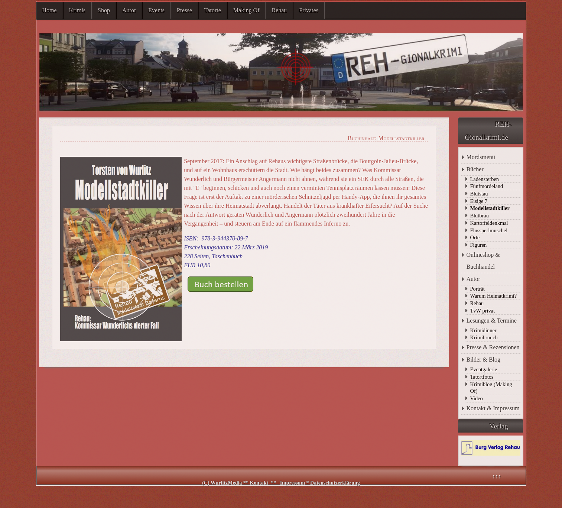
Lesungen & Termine (492, 320)
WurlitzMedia (227, 483)
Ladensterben (484, 179)
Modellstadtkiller (490, 208)
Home (49, 10)
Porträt (477, 289)
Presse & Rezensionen (493, 347)
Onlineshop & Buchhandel (483, 261)
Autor (129, 10)
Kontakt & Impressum (493, 408)
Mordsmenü (481, 157)
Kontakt (259, 483)
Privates (308, 10)
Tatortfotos (482, 377)
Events (156, 10)
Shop (104, 10)
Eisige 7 (479, 201)
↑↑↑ (496, 476)
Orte (475, 237)
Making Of (246, 10)
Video (476, 398)
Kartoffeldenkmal (489, 223)
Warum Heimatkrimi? (493, 296)
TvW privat (482, 311)
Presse (184, 10)
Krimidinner (483, 330)
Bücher (475, 169)
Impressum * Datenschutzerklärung (320, 483)
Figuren (478, 245)
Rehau (279, 10)
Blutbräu (479, 216)
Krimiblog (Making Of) (491, 387)
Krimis (77, 10)
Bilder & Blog (484, 359)
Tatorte (212, 10)
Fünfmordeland (486, 186)
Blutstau (479, 194)
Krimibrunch (484, 337)
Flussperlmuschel (489, 230)
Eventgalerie (483, 369)
